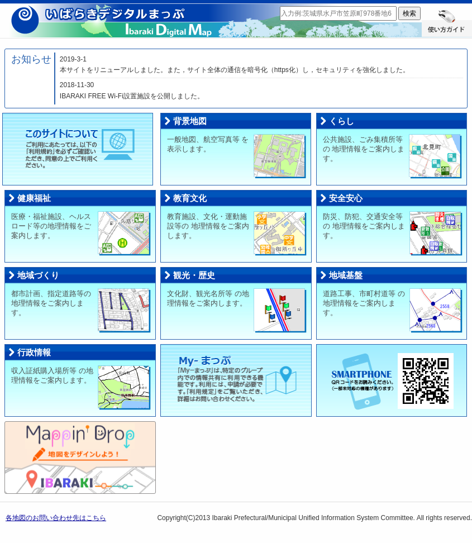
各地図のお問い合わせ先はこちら (56, 518)
